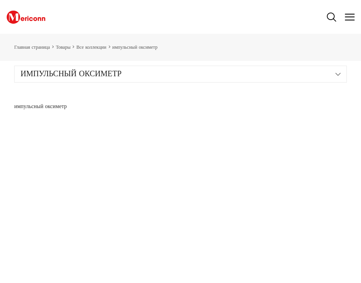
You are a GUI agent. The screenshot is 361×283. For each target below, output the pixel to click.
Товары (63, 47)
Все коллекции (91, 47)
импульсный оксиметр (135, 47)
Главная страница (32, 47)
